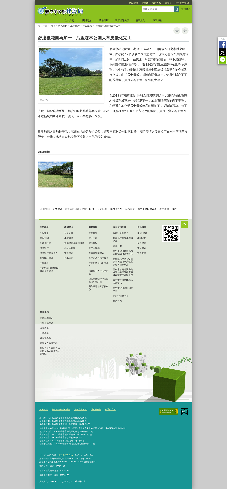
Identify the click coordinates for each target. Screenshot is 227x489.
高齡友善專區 (46, 318)
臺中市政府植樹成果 (98, 258)
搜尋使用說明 (182, 2)
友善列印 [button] (176, 30)
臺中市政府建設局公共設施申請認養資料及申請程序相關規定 (123, 272)
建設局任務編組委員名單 (123, 239)
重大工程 (93, 238)
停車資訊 (68, 258)
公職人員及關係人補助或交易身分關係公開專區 (50, 351)
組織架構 (68, 238)
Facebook (222, 44)
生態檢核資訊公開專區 (98, 264)
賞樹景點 (93, 243)
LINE (222, 60)
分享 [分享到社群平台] (222, 39)
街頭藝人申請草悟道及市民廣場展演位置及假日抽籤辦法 (123, 261)
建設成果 (87, 25)
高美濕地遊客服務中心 (98, 288)
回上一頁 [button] (185, 30)
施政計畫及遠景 (120, 233)
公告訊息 (69, 20)
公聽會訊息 (45, 243)
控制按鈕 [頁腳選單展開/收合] (184, 224)
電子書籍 (141, 248)
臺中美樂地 (94, 248)
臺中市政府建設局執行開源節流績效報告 (123, 252)
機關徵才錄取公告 (49, 253)
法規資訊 (141, 243)
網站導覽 (133, 2)
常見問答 (141, 253)
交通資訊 (68, 253)
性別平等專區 (46, 323)
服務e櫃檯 (142, 233)
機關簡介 (86, 20)
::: (33, 1)
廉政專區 (44, 328)
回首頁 (168, 2)
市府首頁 (156, 2)
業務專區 (104, 20)
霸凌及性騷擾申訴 (49, 343)
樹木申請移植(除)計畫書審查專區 (49, 269)
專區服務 (157, 20)
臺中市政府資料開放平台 (123, 289)
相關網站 (141, 238)
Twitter (222, 52)
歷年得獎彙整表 (96, 253)
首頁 (53, 25)
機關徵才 (44, 248)
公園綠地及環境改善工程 (108, 25)
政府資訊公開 (122, 20)
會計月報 (117, 300)
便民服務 (140, 20)
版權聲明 (43, 409)
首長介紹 (68, 233)
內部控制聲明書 (120, 296)
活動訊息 (44, 263)
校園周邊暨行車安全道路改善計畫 (98, 280)
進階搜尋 (186, 9)
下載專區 (44, 333)
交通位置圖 (110, 409)
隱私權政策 (96, 409)
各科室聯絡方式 (65, 454)
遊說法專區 (45, 338)
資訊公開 (117, 246)
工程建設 (75, 25)
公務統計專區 (46, 258)
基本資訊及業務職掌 (74, 243)
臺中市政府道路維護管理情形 (123, 281)
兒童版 (145, 2)
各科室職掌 (69, 248)
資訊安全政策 (80, 409)
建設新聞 (44, 238)
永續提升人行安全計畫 (98, 272)
